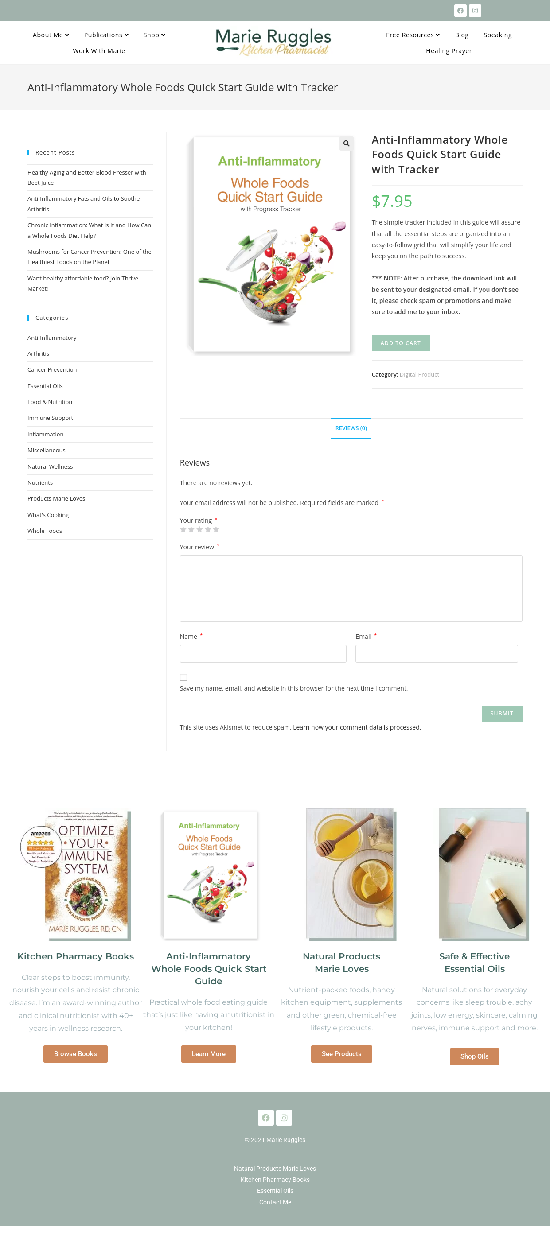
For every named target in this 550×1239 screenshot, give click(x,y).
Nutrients (40, 482)
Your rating (199, 520)
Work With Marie (99, 51)
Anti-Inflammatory (51, 338)
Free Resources (413, 35)
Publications (106, 35)
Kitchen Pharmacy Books (75, 956)
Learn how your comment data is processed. (357, 727)
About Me (51, 35)
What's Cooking (48, 515)
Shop (155, 35)
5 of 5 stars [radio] (216, 529)
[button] (346, 143)
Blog (462, 35)
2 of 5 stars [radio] (191, 529)
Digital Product (419, 374)
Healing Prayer (449, 51)
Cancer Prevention (52, 369)
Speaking (498, 35)
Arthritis (38, 353)
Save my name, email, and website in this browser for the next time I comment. (294, 688)
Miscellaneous (46, 450)
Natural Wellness (50, 466)
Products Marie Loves (56, 498)
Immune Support (50, 418)
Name (191, 636)
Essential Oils (45, 386)
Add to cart (401, 343)
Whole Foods (44, 531)
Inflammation (45, 434)
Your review (199, 547)
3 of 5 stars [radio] (199, 529)
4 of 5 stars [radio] (208, 529)
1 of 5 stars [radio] (183, 529)
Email (366, 636)
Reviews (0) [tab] (351, 428)
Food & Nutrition (49, 402)
